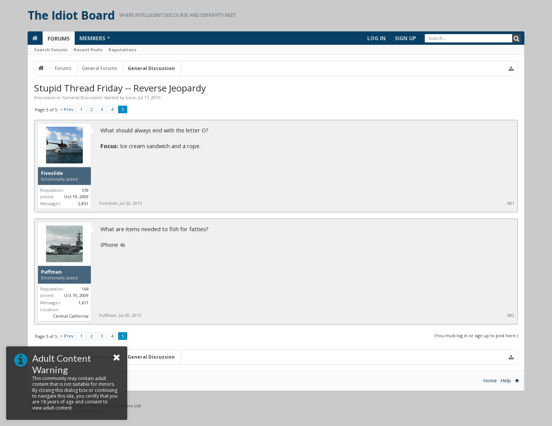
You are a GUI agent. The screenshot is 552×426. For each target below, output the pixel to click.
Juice (131, 97)
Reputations (122, 49)
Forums (59, 38)
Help (506, 380)
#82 (510, 315)
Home (490, 380)
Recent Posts (88, 49)
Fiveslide (52, 173)
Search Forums (50, 49)
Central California (71, 316)
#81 (510, 203)
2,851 (83, 203)
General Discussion (82, 97)
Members (92, 38)
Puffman (51, 272)
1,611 (83, 302)
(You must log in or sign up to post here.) (476, 335)
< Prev (67, 109)
